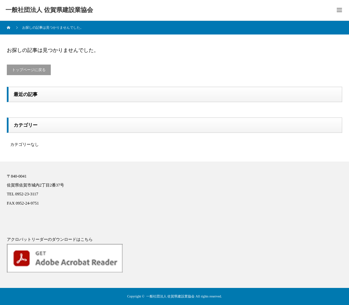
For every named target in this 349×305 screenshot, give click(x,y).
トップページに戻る (29, 70)
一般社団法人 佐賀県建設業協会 (170, 296)
